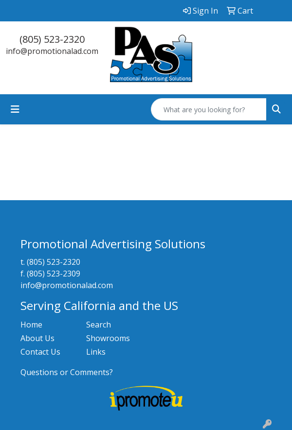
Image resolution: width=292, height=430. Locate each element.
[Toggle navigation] (15, 109)
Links (96, 351)
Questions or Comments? (66, 372)
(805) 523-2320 (52, 39)
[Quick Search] (209, 109)
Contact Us (40, 351)
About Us (37, 338)
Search (98, 324)
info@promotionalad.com (52, 51)
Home (31, 324)
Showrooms (108, 338)
